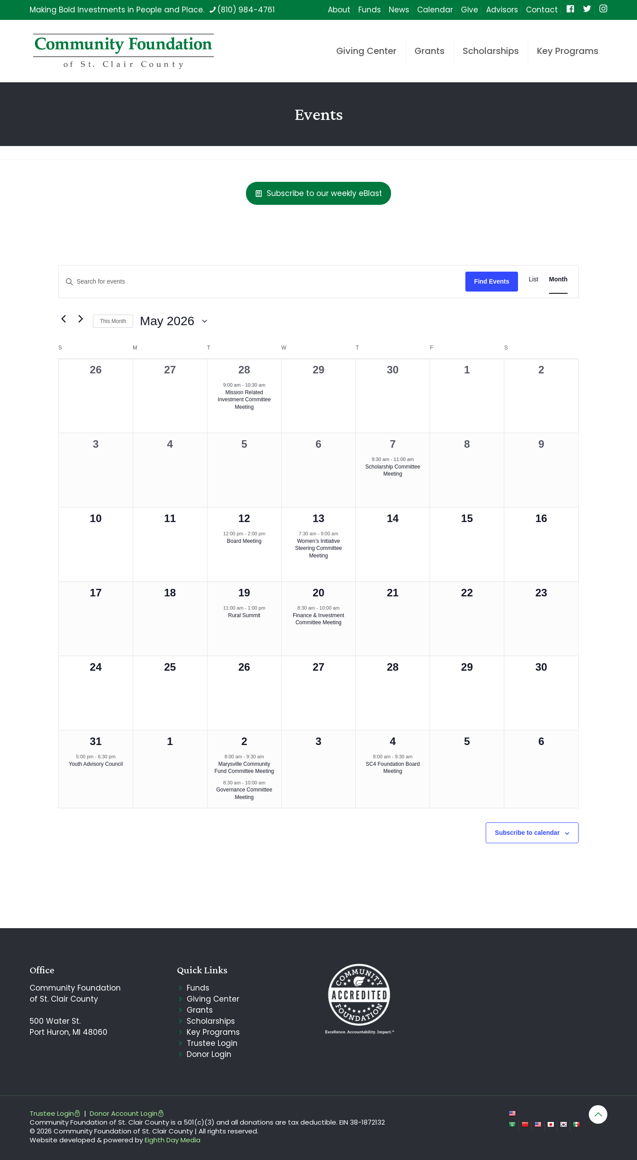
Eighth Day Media (172, 1140)
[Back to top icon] (598, 1114)
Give (469, 9)
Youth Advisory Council (96, 764)
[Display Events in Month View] (558, 279)
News (399, 9)
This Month (113, 321)
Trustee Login (212, 1043)
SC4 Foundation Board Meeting (393, 768)
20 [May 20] (319, 593)
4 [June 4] (392, 741)
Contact (542, 9)
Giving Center (213, 999)
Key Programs (213, 1032)
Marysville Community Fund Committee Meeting (244, 768)
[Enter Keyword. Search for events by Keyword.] (262, 282)
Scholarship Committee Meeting (392, 470)
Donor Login (209, 1054)
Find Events (491, 281)
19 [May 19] (244, 593)
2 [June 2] (244, 741)
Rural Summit (244, 615)
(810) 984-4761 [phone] (246, 9)
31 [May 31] (96, 741)
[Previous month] (63, 319)
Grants (200, 1010)
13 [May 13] (319, 518)
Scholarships (211, 1021)
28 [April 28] (244, 370)
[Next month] (81, 319)
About (339, 9)
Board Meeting (244, 541)
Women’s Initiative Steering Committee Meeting (318, 548)
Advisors (502, 9)
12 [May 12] (244, 518)
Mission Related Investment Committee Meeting (244, 399)
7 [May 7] (392, 444)
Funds (369, 9)
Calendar (435, 9)
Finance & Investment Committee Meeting (318, 619)
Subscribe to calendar (527, 832)
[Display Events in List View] (533, 279)
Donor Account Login (127, 1113)
